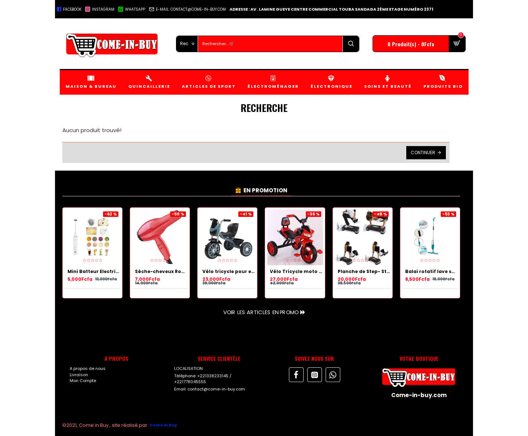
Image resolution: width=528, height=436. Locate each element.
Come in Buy (163, 425)
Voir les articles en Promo (260, 312)
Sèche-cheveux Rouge (161, 272)
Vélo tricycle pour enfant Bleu (228, 272)
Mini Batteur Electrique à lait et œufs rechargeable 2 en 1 (93, 272)
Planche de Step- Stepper (364, 272)
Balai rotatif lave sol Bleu (431, 272)
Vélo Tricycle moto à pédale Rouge (296, 272)
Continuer (423, 152)
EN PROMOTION (265, 190)
